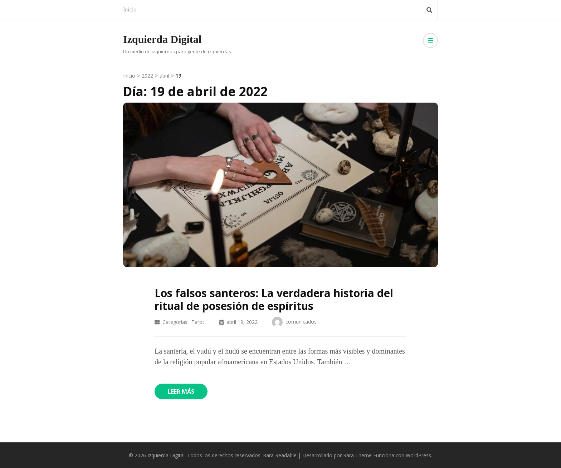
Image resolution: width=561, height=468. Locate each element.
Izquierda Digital (162, 39)
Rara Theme (357, 455)
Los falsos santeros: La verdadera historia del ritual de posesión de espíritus (274, 299)
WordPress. (419, 455)
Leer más (181, 391)
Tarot (197, 322)
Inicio (129, 9)
